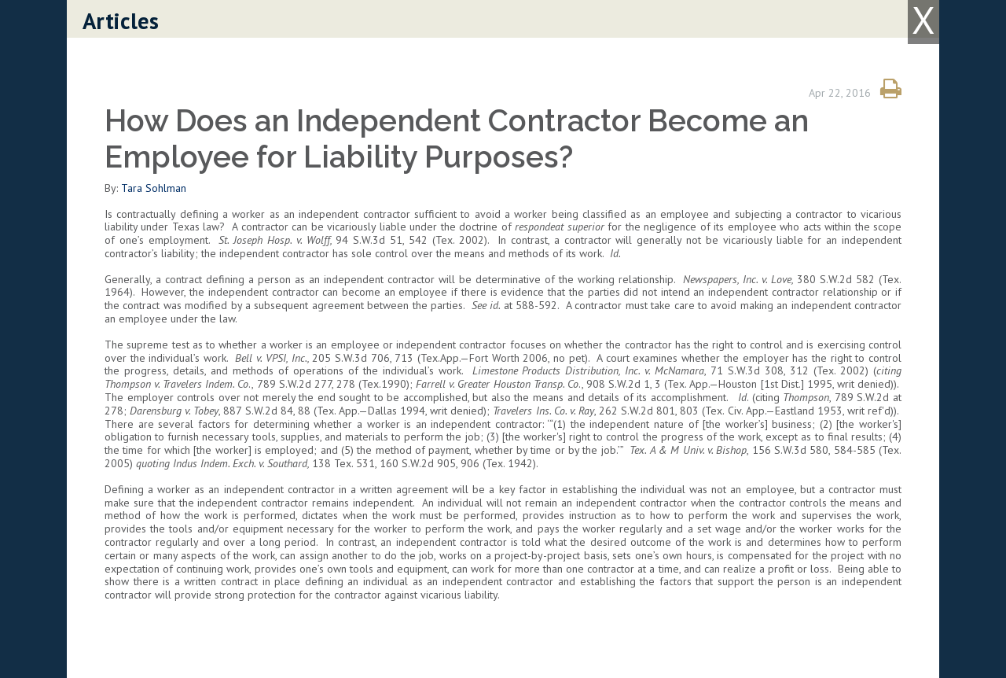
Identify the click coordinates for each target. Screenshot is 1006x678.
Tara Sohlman (153, 188)
